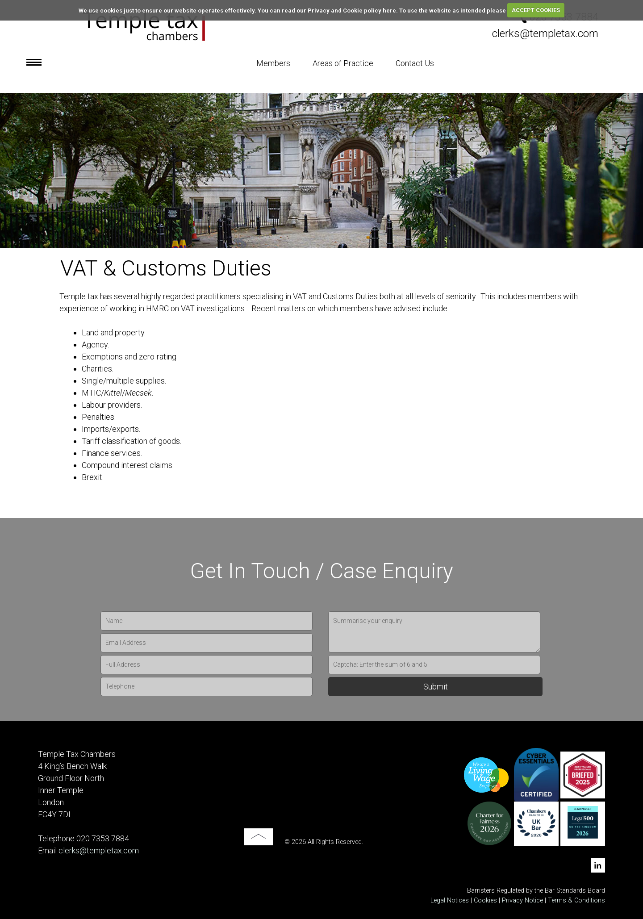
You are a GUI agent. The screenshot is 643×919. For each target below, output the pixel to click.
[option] (321, 170)
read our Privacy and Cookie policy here (339, 10)
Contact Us (415, 63)
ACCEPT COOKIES (536, 10)
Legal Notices (449, 900)
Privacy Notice (523, 900)
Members (273, 63)
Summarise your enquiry (434, 631)
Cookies (485, 900)
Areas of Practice (343, 63)
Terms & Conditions (576, 900)
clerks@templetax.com (545, 33)
